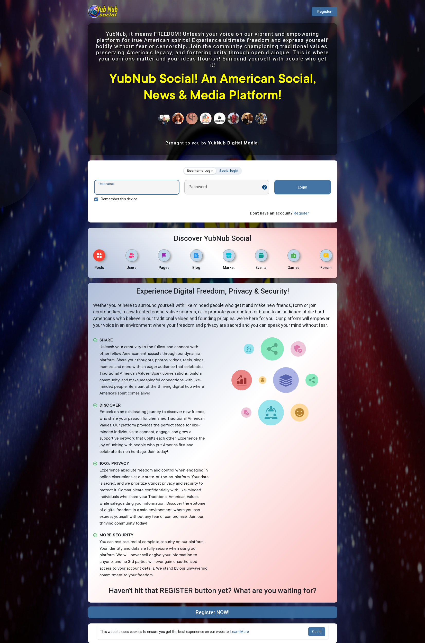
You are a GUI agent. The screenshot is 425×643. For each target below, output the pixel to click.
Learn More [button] (239, 632)
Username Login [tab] (200, 171)
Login (302, 187)
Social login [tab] (228, 171)
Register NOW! (213, 612)
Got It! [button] (316, 632)
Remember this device (119, 199)
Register (324, 12)
